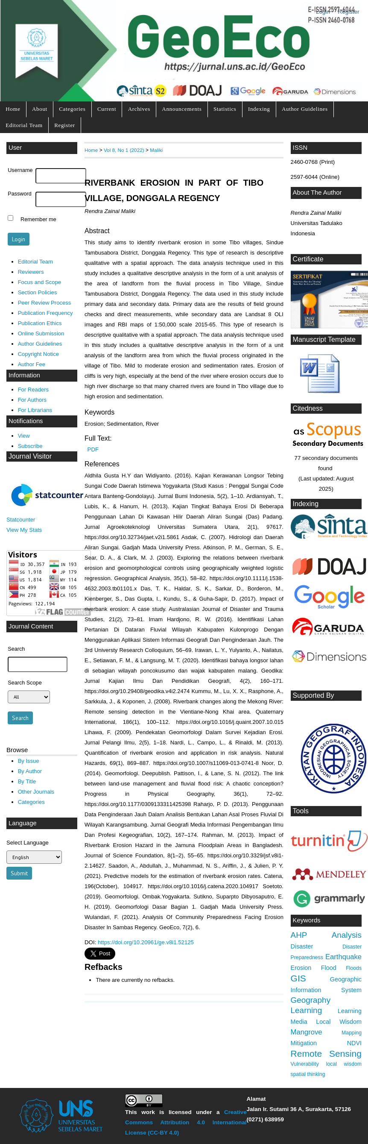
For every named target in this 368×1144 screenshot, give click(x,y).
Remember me (38, 219)
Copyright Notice (38, 354)
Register (348, 12)
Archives (139, 109)
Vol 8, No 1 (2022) (124, 150)
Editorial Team (24, 125)
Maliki (156, 150)
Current (106, 109)
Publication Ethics (40, 323)
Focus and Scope (39, 282)
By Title (27, 781)
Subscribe (30, 446)
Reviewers (31, 272)
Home (13, 109)
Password (20, 194)
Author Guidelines (305, 109)
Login (323, 12)
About (39, 109)
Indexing (259, 109)
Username (20, 170)
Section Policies (37, 292)
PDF (93, 449)
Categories (72, 109)
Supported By (313, 695)
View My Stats (24, 530)
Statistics (225, 109)
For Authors (32, 400)
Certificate (308, 259)
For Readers (33, 389)
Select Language (27, 842)
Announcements (182, 109)
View (24, 436)
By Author (30, 771)
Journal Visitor (30, 456)
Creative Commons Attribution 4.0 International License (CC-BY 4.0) (185, 1122)
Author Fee (31, 364)
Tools (301, 811)
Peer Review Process (44, 302)
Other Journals (36, 791)
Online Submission (41, 333)
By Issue (28, 761)
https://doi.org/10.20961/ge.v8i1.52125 (146, 942)
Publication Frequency (45, 313)
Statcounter (20, 519)
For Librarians (35, 410)
